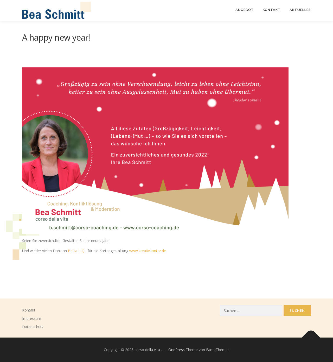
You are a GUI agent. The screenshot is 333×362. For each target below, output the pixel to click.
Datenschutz (32, 326)
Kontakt (28, 310)
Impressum (31, 318)
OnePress (176, 349)
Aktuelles (300, 10)
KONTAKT (272, 10)
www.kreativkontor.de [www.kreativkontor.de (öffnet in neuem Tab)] (147, 250)
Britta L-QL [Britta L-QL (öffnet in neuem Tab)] (77, 250)
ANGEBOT (244, 10)
